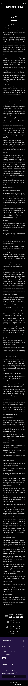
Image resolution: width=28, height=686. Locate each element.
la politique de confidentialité (8, 673)
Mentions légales (14, 682)
